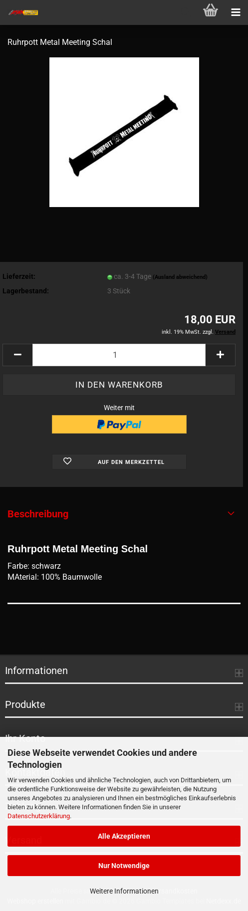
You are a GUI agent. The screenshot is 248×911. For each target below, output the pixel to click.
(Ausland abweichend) (180, 277)
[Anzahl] (119, 355)
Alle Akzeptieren (124, 836)
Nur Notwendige (124, 866)
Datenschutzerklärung (38, 816)
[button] (17, 355)
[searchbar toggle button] (185, 12)
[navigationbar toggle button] (235, 12)
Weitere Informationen (124, 891)
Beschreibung (37, 514)
